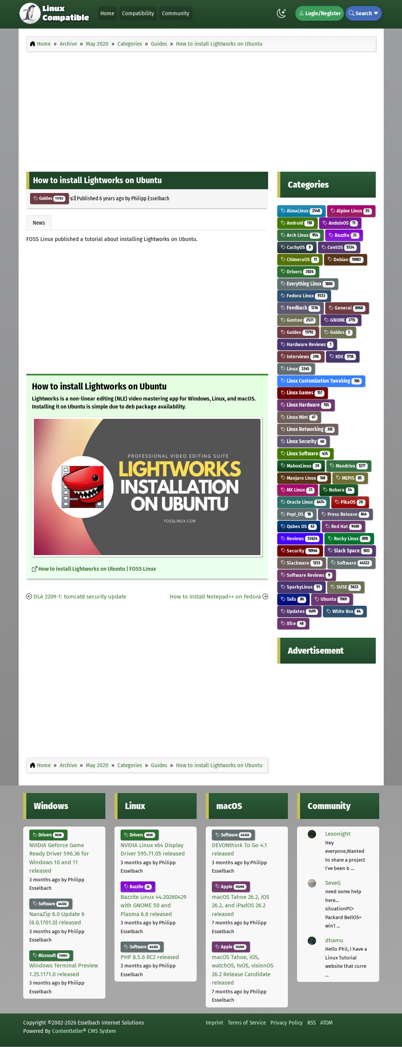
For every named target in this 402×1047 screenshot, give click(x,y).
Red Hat (343, 526)
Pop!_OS (297, 514)
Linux (296, 369)
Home (107, 13)
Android (297, 223)
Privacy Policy (286, 1022)
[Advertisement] (201, 109)
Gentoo (298, 320)
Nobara (338, 490)
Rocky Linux (349, 538)
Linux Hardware (306, 405)
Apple (231, 886)
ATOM (326, 1022)
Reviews (300, 538)
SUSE (345, 587)
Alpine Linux (351, 211)
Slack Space (350, 551)
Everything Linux (308, 284)
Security (300, 551)
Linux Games (302, 393)
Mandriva (349, 466)
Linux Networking (308, 429)
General (347, 308)
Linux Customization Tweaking (321, 381)
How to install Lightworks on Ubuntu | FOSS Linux (97, 569)
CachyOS (297, 247)
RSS (311, 1022)
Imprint (214, 1022)
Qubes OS (299, 526)
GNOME (341, 320)
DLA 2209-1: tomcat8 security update (79, 596)
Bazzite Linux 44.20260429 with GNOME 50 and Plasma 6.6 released (153, 906)
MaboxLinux (301, 466)
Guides (49, 198)
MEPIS (350, 478)
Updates (299, 611)
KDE (342, 356)
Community (175, 13)
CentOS (339, 247)
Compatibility (138, 13)
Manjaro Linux (304, 478)
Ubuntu (332, 599)
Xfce (293, 623)
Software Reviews (306, 575)
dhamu (334, 940)
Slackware (302, 563)
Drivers (298, 272)
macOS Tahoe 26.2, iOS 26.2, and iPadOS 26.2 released (240, 906)
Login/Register (320, 13)
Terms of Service (247, 1022)
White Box (344, 611)
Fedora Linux (304, 295)
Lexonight (337, 833)
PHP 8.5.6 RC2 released (150, 957)
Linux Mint (299, 417)
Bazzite (344, 235)
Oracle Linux (303, 502)
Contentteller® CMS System (84, 1031)
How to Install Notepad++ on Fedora (215, 596)
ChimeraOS (300, 259)
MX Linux (298, 490)
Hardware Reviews (307, 344)
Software (351, 563)
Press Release (345, 514)
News (39, 222)
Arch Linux (300, 235)
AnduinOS (340, 223)
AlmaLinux (301, 211)
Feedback (300, 308)
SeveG (332, 882)
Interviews (301, 356)
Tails (293, 599)
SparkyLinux (301, 587)
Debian (345, 259)
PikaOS (350, 502)
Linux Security (303, 441)
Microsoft (51, 955)
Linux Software (305, 453)
